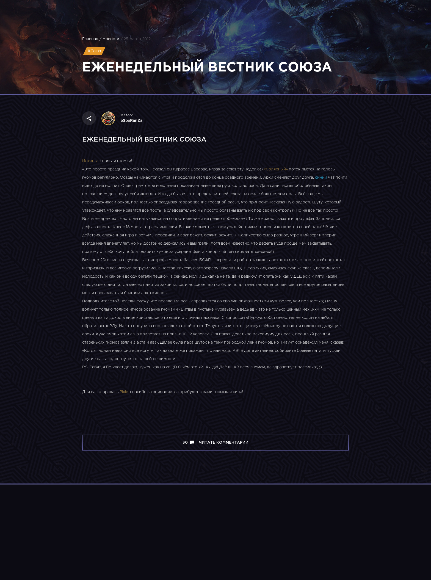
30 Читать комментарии (215, 442)
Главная (90, 39)
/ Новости (109, 39)
